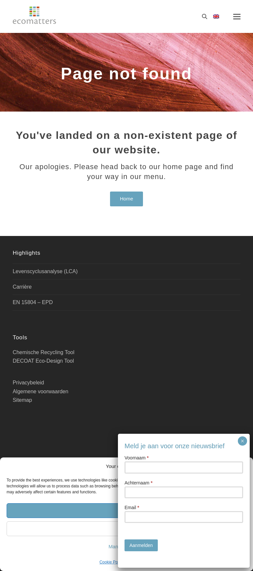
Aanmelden (141, 211)
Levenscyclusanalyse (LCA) (45, 271)
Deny (126, 528)
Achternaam (139, 148)
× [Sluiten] (242, 107)
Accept (126, 510)
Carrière (22, 287)
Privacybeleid (142, 562)
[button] (243, 466)
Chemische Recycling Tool (43, 352)
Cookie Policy (111, 562)
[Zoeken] (204, 16)
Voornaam (137, 123)
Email (132, 173)
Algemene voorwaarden (40, 391)
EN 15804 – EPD (33, 302)
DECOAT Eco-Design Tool (43, 361)
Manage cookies (126, 546)
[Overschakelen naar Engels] (216, 16)
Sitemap (22, 400)
